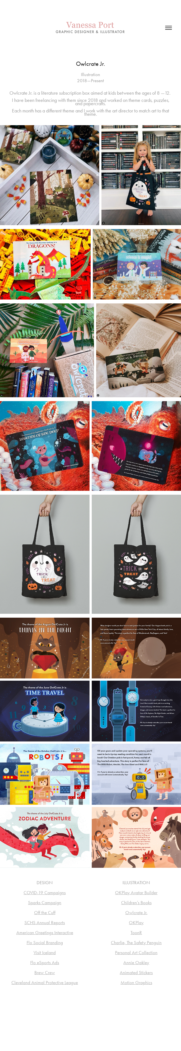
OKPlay (136, 922)
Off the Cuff (44, 912)
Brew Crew (44, 972)
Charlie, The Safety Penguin (136, 942)
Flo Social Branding (45, 942)
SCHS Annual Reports (44, 922)
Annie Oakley (136, 962)
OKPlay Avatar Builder (136, 892)
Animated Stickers (136, 972)
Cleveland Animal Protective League (44, 982)
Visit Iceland (45, 952)
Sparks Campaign (44, 902)
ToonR (136, 932)
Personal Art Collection (136, 952)
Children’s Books (136, 902)
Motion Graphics (136, 982)
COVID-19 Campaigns (45, 892)
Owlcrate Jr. (136, 912)
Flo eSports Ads (44, 962)
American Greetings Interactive (44, 932)
